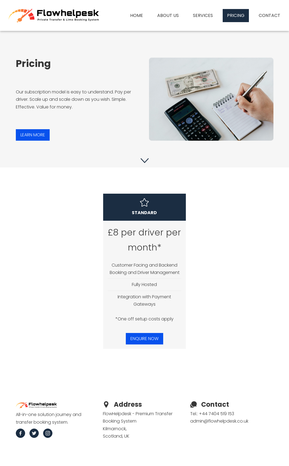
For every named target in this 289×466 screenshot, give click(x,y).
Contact (269, 15)
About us (168, 15)
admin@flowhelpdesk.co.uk (219, 421)
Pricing (236, 15)
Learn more (32, 135)
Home (136, 15)
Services (203, 15)
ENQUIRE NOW (144, 338)
